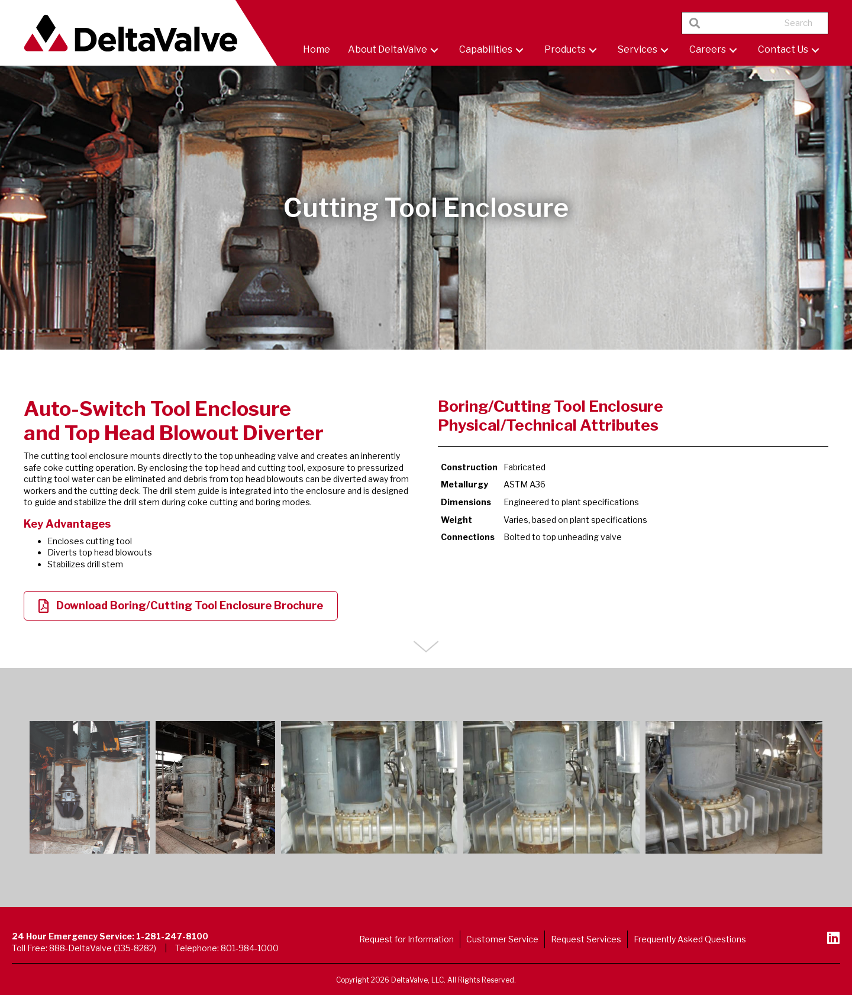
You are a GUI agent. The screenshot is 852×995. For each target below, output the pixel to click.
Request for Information (406, 939)
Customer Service (502, 939)
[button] (434, 50)
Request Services (586, 939)
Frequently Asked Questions (690, 939)
